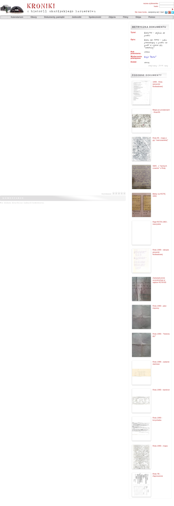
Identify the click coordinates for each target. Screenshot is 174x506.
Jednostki (77, 17)
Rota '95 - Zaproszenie (158, 475)
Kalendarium (17, 17)
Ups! (162, 12)
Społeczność (95, 17)
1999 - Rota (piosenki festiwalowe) (158, 84)
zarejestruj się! (153, 12)
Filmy (125, 17)
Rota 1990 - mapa (160, 446)
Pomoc (152, 17)
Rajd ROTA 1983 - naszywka (160, 223)
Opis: (133, 40)
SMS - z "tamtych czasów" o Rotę (160, 167)
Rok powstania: (136, 52)
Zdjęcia (112, 17)
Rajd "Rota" (150, 57)
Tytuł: (133, 32)
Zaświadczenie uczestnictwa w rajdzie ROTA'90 (159, 280)
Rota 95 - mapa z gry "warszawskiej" (160, 139)
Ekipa (138, 17)
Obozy (34, 17)
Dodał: (134, 62)
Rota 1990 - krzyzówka (157, 419)
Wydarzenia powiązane (136, 57)
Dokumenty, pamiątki (54, 17)
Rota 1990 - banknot (161, 390)
